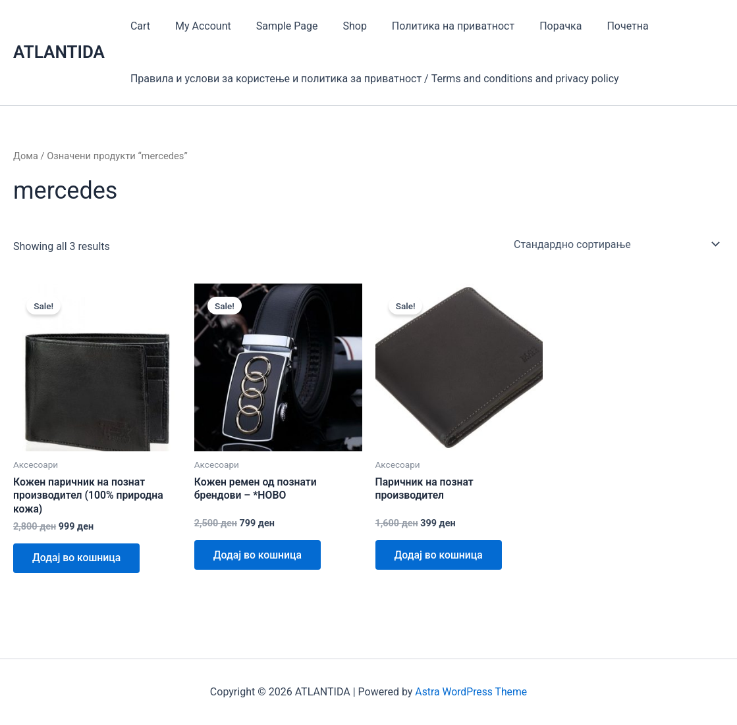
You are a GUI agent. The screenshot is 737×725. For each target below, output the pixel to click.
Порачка (539, 26)
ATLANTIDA (59, 52)
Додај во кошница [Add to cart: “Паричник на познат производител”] (440, 555)
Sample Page (277, 26)
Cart (138, 26)
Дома (25, 156)
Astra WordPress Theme (471, 692)
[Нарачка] (616, 243)
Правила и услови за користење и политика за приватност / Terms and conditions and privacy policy (372, 78)
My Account (197, 26)
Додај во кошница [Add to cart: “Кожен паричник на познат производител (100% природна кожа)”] (78, 559)
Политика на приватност (435, 26)
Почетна (602, 26)
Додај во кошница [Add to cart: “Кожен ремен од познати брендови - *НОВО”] (259, 555)
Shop (341, 26)
